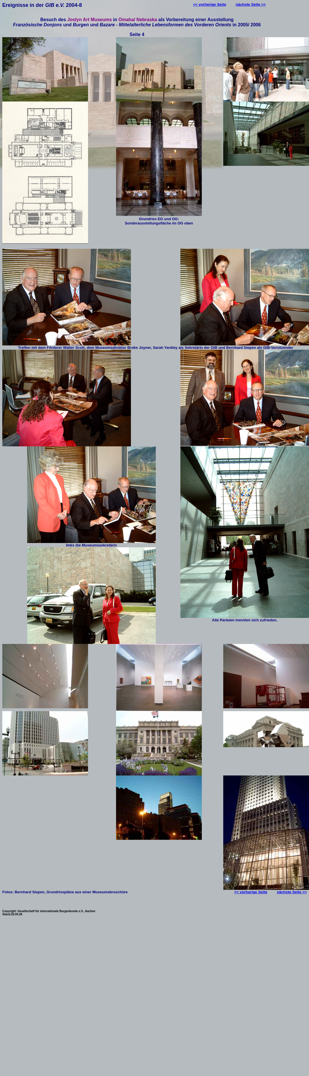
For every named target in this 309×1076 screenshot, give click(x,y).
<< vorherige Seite (209, 4)
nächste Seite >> (251, 4)
